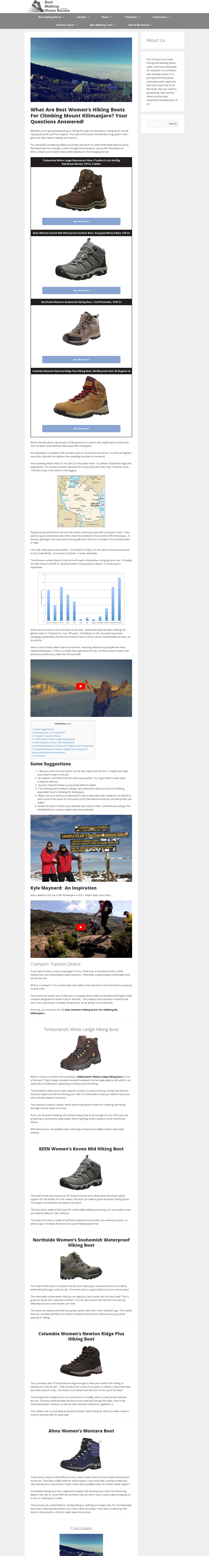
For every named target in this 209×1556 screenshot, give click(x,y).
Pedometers (165, 17)
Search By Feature (143, 25)
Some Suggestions (43, 729)
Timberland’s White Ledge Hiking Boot (53, 739)
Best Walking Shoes (55, 17)
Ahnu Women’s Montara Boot (48, 752)
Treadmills (135, 17)
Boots (110, 17)
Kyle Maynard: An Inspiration (48, 732)
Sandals (86, 17)
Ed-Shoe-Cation (70, 25)
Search (173, 123)
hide (68, 723)
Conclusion (39, 755)
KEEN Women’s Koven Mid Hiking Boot (53, 742)
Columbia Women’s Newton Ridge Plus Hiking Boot (60, 749)
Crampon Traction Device (46, 735)
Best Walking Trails (106, 25)
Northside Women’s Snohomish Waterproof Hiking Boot (62, 745)
